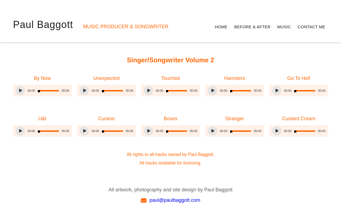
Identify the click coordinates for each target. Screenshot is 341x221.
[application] (42, 90)
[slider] (48, 90)
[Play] (20, 90)
